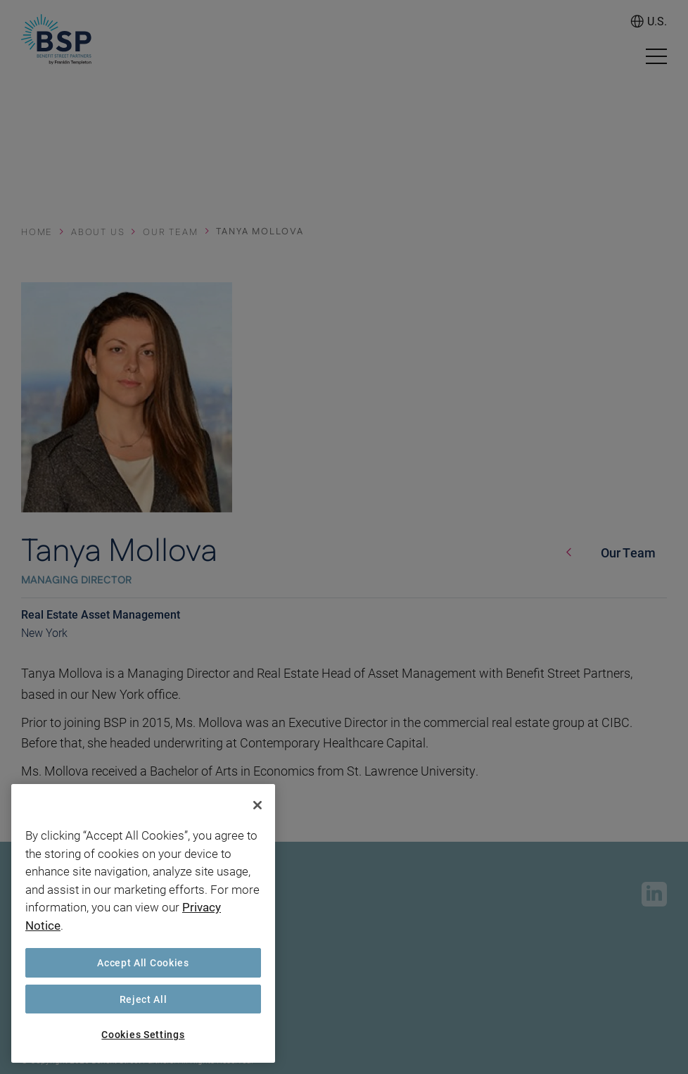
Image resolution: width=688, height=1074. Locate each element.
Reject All (143, 999)
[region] (143, 923)
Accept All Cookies (143, 962)
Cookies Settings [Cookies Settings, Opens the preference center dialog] (142, 1034)
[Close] (257, 805)
